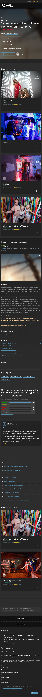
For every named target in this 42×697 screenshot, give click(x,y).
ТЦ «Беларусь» (7, 348)
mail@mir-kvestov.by (9, 651)
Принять (34, 692)
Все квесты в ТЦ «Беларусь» (11, 470)
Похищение (8, 101)
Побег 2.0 (7, 142)
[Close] (39, 686)
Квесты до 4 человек (9, 481)
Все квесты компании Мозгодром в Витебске (16, 466)
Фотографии (29, 61)
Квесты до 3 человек (9, 477)
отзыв (3, 248)
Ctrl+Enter (4, 667)
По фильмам (5, 376)
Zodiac (6, 184)
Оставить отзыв (7, 416)
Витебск (28, 1)
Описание (5, 61)
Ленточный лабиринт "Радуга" (15, 226)
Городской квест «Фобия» (11, 496)
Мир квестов (21, 618)
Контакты (13, 61)
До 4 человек (5, 379)
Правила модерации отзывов (9, 669)
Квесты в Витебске (8, 463)
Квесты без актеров (16, 376)
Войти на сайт (37, 1)
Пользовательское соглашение (9, 672)
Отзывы (20, 61)
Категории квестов (6, 677)
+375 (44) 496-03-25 (9, 648)
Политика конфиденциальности (9, 675)
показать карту (8, 345)
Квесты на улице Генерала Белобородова (15, 489)
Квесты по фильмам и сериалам (12, 485)
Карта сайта (4, 682)
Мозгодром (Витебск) (11, 33)
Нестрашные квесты (29, 376)
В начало (21, 624)
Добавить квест (5, 680)
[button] (39, 256)
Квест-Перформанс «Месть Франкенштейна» (16, 500)
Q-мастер (4, 412)
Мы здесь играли (8, 54)
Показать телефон (8, 352)
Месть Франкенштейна (12, 581)
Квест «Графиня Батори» (10, 492)
